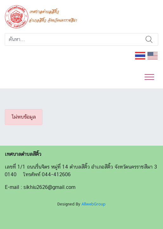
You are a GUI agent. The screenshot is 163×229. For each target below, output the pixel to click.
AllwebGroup (94, 204)
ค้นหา (149, 39)
